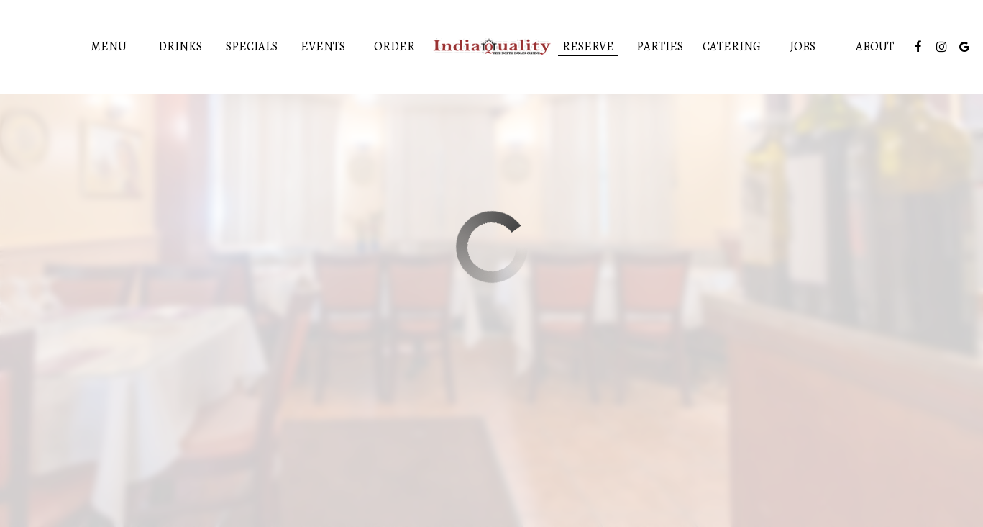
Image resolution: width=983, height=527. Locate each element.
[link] (492, 47)
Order (394, 47)
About (875, 47)
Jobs (802, 47)
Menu (109, 47)
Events (323, 47)
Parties (659, 47)
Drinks (180, 47)
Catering (732, 47)
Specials (252, 47)
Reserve (588, 47)
